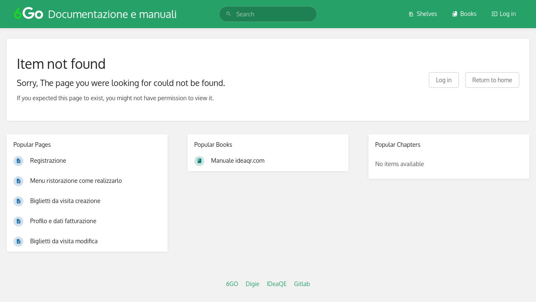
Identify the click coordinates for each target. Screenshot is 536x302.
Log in (504, 13)
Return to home (492, 79)
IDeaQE (277, 283)
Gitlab (302, 283)
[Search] (229, 14)
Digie (252, 283)
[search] (268, 14)
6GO (232, 283)
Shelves (422, 13)
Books (464, 13)
